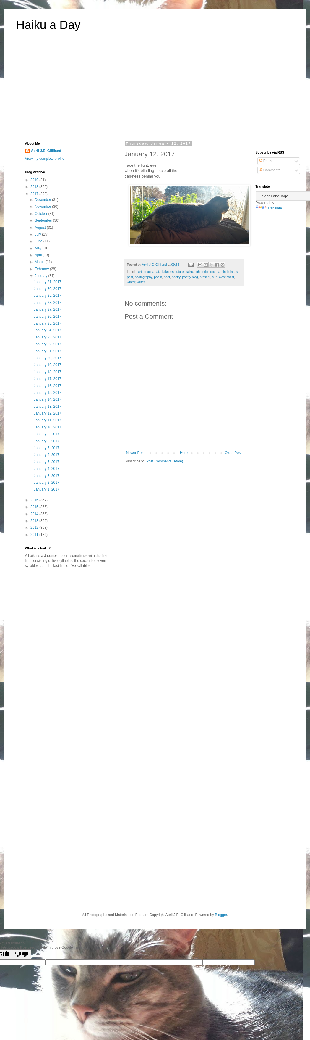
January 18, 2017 (47, 372)
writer (141, 282)
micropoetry (210, 271)
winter (131, 282)
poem (158, 277)
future (180, 271)
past (130, 277)
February (42, 269)
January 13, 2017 (47, 406)
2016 (34, 500)
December (43, 200)
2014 (34, 514)
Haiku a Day (48, 24)
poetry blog (190, 277)
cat (157, 271)
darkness (167, 271)
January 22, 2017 (47, 344)
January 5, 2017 (46, 462)
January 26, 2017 (47, 317)
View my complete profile (44, 159)
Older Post (233, 453)
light (198, 271)
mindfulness (229, 271)
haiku (189, 271)
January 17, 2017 (47, 379)
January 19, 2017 (47, 365)
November (43, 206)
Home (184, 453)
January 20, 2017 (47, 358)
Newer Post (135, 453)
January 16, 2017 (47, 386)
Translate (269, 208)
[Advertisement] (155, 90)
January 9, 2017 (46, 434)
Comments (269, 170)
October (41, 214)
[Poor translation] (21, 954)
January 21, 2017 (47, 351)
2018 (34, 187)
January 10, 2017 (47, 427)
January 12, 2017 (47, 413)
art (140, 271)
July (38, 234)
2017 (34, 194)
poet (167, 277)
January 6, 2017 (46, 455)
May (38, 248)
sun (214, 277)
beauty (148, 271)
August (41, 227)
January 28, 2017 (47, 303)
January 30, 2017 (47, 289)
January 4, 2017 (46, 469)
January (41, 276)
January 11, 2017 (47, 420)
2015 (34, 507)
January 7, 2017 (46, 448)
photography (143, 277)
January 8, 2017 (46, 441)
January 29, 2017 (47, 296)
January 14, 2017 (47, 399)
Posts (265, 161)
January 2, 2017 (46, 483)
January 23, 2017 (47, 337)
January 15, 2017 (47, 393)
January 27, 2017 (47, 309)
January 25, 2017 (47, 323)
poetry (176, 277)
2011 (34, 535)
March (40, 262)
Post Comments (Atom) (164, 461)
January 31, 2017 (47, 282)
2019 (34, 180)
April (39, 255)
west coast (226, 277)
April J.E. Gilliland (46, 151)
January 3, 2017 (46, 476)
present (205, 277)
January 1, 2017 (46, 489)
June (39, 241)
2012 (34, 527)
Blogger (221, 915)
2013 (34, 521)
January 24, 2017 (47, 330)
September (44, 220)
